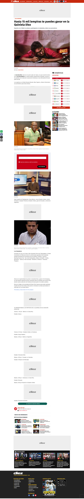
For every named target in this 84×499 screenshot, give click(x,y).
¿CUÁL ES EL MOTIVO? (19, 460)
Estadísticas (58, 73)
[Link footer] (18, 473)
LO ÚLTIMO (55, 112)
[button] (1, 131)
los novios (31, 460)
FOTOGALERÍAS (21, 452)
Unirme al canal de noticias (34, 403)
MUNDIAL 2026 (60, 460)
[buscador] (55, 1)
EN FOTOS (45, 460)
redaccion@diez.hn (22, 410)
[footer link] (42, 476)
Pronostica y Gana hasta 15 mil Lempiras (23, 289)
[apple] (63, 484)
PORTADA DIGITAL (47, 478)
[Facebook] (29, 495)
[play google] (63, 481)
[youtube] (35, 495)
